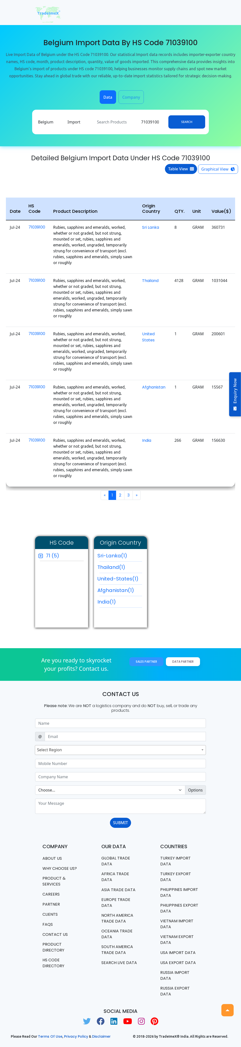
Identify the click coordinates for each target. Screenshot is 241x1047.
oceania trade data (117, 934)
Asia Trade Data (118, 890)
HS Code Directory (53, 963)
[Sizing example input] (120, 723)
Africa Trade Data (115, 877)
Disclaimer (101, 1036)
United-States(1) (119, 580)
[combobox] (120, 750)
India (146, 440)
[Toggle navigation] (199, 12)
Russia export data (175, 991)
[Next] (137, 495)
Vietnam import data (176, 924)
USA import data (178, 952)
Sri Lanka (150, 227)
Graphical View (218, 169)
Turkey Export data (175, 877)
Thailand (150, 280)
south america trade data (117, 949)
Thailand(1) (119, 568)
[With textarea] (120, 806)
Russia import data (174, 975)
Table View (181, 169)
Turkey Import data (175, 861)
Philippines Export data (179, 908)
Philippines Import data (179, 892)
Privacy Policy (76, 1036)
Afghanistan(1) (119, 591)
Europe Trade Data (115, 902)
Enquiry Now (235, 394)
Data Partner (183, 661)
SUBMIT (120, 822)
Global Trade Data (115, 861)
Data (107, 97)
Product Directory (53, 947)
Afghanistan (153, 387)
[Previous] (105, 495)
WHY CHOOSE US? (59, 868)
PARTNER (51, 904)
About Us (52, 858)
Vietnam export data (177, 939)
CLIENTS (50, 914)
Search (186, 122)
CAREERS (51, 894)
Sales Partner (146, 661)
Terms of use (50, 1036)
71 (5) (52, 555)
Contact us (55, 934)
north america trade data (117, 918)
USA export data (178, 963)
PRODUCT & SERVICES (54, 881)
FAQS (47, 924)
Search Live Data (119, 963)
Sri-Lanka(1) (119, 557)
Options (195, 790)
